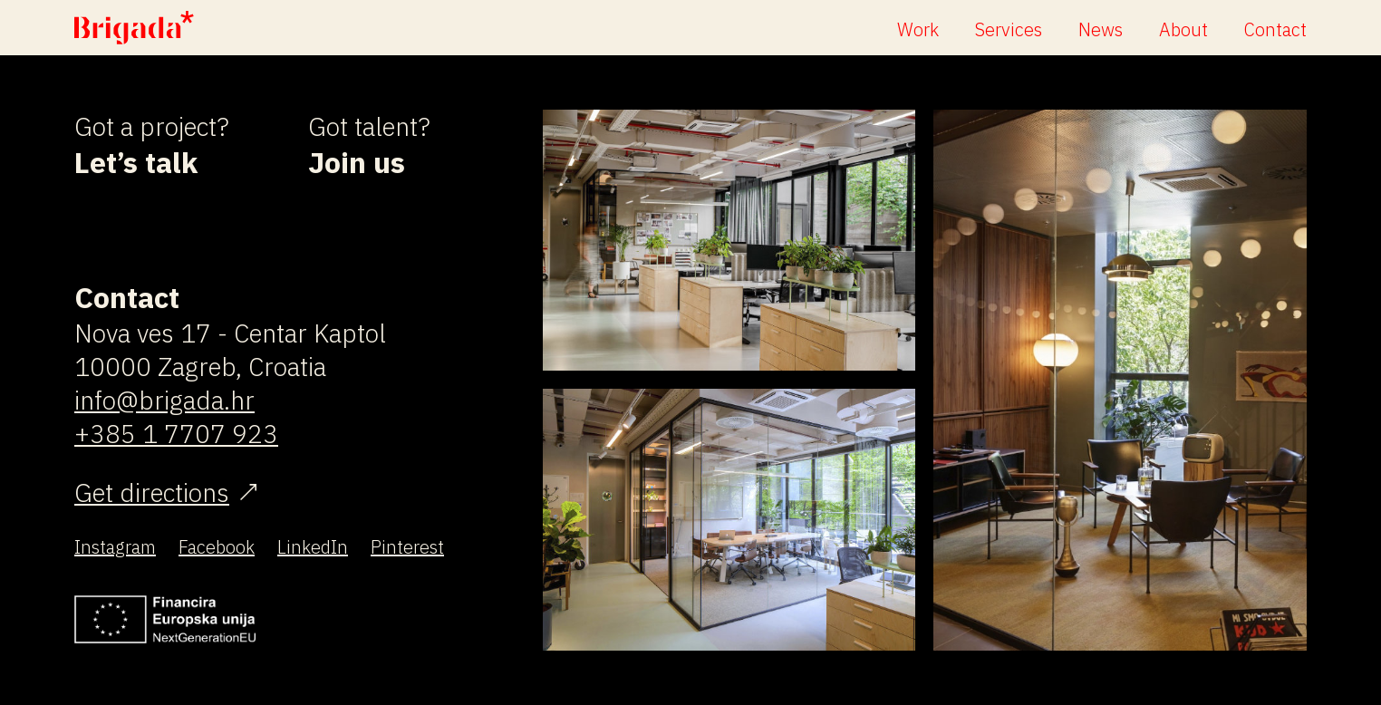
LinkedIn (312, 547)
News (1100, 29)
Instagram (115, 547)
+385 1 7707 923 (176, 433)
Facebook (217, 547)
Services (1008, 29)
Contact (1275, 29)
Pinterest (407, 547)
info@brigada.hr (164, 400)
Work (918, 29)
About (1183, 29)
